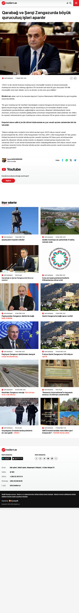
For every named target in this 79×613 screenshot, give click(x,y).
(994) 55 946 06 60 (16, 481)
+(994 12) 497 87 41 (16, 476)
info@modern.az (15, 485)
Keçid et (8, 180)
